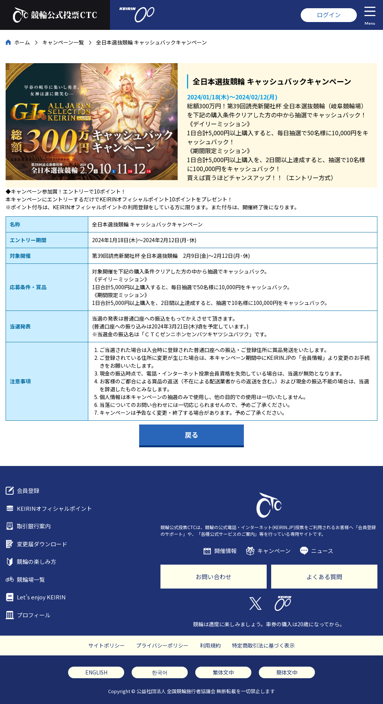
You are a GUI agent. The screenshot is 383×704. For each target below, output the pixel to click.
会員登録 (28, 490)
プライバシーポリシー (162, 645)
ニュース (322, 551)
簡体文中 (286, 672)
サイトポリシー (106, 645)
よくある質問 (324, 576)
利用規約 (210, 645)
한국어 (160, 672)
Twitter (254, 603)
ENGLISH (96, 672)
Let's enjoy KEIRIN (41, 597)
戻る (191, 434)
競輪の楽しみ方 (36, 561)
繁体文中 (223, 672)
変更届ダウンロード (42, 544)
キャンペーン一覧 (63, 42)
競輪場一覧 (31, 579)
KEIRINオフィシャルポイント (54, 508)
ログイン (329, 14)
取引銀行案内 (33, 526)
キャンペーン (274, 551)
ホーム (22, 42)
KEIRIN (283, 603)
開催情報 (225, 551)
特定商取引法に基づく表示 (263, 645)
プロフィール (33, 615)
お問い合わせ (214, 576)
